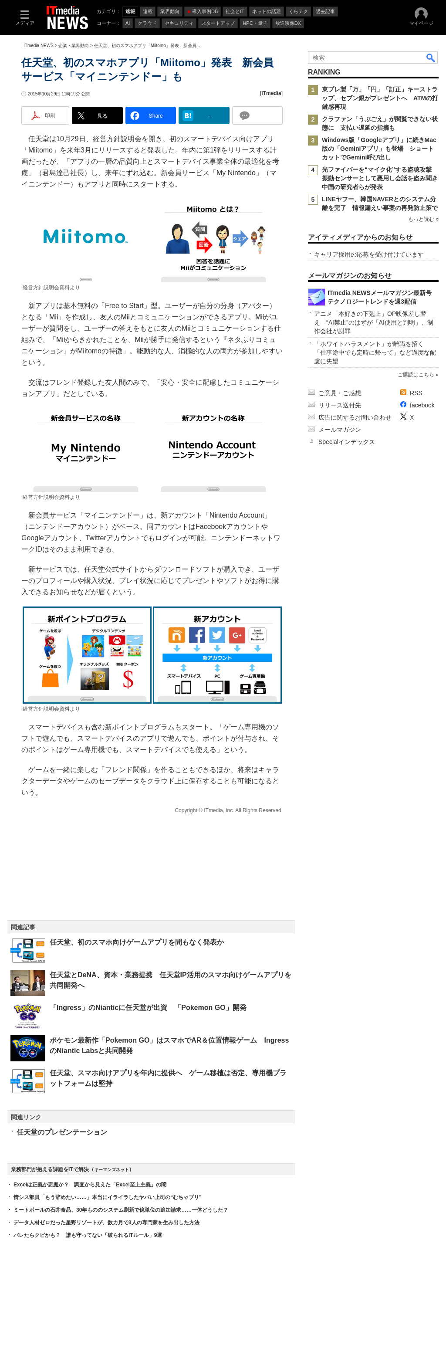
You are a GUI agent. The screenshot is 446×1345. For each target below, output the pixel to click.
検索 (431, 57)
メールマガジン (339, 429)
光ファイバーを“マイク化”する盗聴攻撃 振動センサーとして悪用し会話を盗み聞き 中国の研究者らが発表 (383, 178)
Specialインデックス (346, 441)
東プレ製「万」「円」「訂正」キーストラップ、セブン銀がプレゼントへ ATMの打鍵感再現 (380, 98)
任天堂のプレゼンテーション (62, 1132)
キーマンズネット (111, 1169)
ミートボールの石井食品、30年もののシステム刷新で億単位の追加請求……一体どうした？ (121, 1210)
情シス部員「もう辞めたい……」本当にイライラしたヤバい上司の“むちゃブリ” (108, 1197)
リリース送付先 (339, 405)
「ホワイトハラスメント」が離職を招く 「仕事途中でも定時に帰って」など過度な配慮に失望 (375, 352)
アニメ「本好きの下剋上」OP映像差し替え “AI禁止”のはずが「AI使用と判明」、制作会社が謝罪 (373, 322)
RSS (416, 393)
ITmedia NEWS (39, 45)
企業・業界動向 (73, 45)
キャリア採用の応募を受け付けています (369, 254)
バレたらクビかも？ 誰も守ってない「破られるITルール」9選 (88, 1235)
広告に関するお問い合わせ (355, 417)
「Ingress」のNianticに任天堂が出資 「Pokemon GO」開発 (148, 1007)
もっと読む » (423, 219)
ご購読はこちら (416, 375)
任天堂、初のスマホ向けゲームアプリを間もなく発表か (137, 942)
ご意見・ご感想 (339, 393)
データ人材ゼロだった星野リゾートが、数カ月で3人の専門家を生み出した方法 (106, 1223)
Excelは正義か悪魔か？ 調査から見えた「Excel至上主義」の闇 (90, 1185)
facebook (422, 405)
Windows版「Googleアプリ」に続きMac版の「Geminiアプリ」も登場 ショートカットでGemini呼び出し (379, 148)
